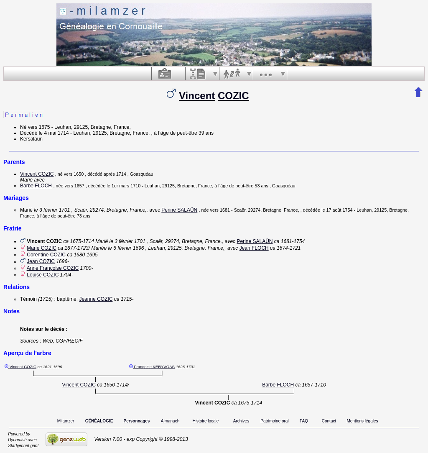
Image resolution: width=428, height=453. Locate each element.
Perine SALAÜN (179, 210)
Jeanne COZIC (95, 299)
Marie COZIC (41, 248)
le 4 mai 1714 (54, 133)
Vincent (197, 95)
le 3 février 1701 (52, 210)
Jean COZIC (41, 261)
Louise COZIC (43, 275)
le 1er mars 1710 (123, 185)
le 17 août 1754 (336, 209)
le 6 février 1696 (126, 248)
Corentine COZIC (46, 255)
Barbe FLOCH (36, 186)
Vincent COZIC (37, 174)
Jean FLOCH (254, 248)
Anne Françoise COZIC (53, 268)
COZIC (233, 95)
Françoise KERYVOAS (154, 366)
